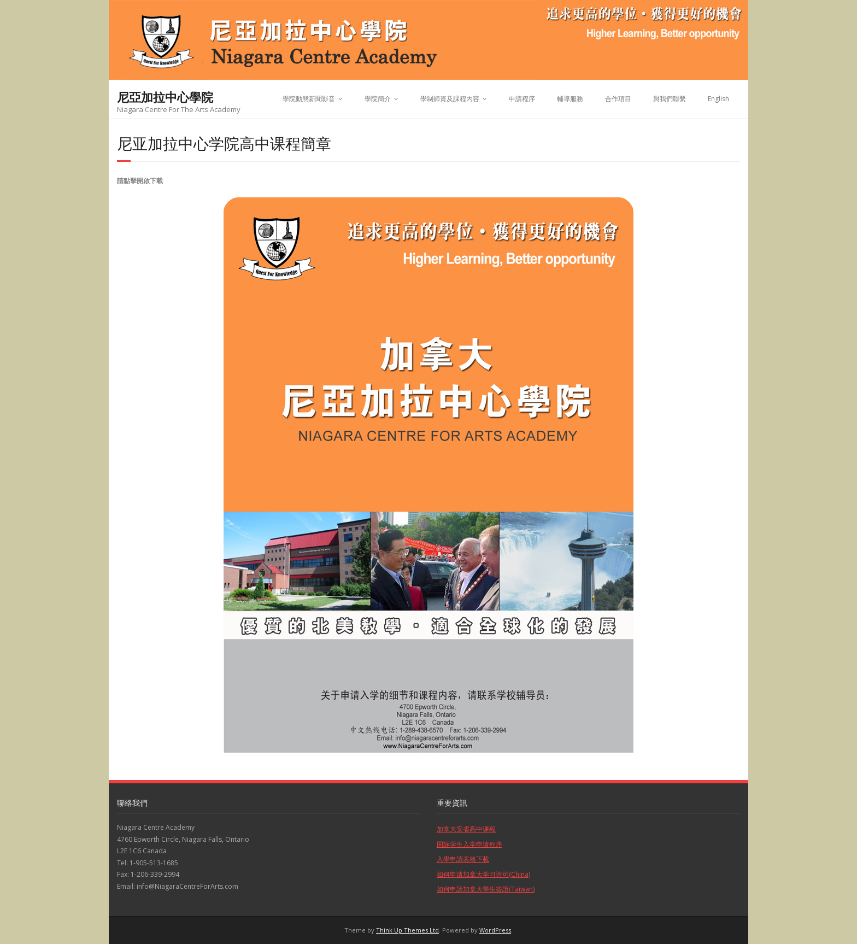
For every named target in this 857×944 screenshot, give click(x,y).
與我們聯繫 (669, 98)
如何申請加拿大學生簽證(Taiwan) (486, 889)
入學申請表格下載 (463, 859)
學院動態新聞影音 (309, 98)
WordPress (495, 930)
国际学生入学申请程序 (469, 844)
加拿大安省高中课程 (466, 829)
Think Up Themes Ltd (407, 930)
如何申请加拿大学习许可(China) (483, 874)
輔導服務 (570, 98)
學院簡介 (378, 98)
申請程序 (522, 98)
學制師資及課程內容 (449, 98)
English (718, 98)
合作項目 (618, 98)
